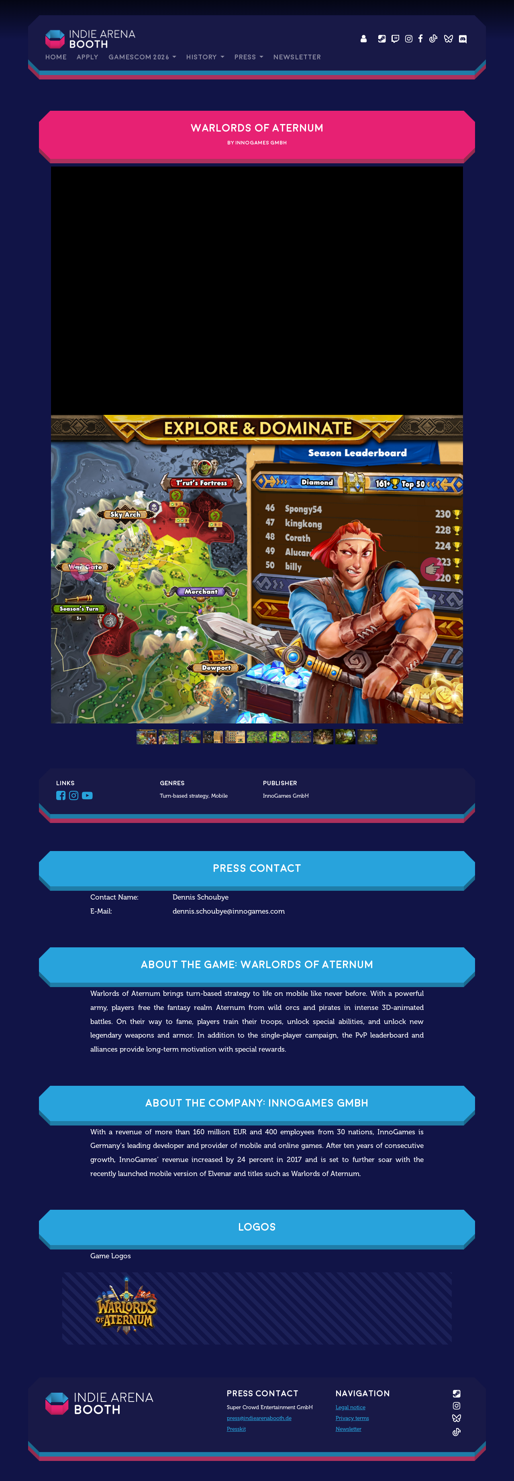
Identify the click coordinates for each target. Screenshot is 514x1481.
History (202, 57)
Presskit (236, 1429)
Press (246, 57)
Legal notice (350, 1407)
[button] (82, 569)
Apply (87, 57)
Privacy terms (352, 1418)
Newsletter (297, 57)
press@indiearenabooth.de (259, 1418)
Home (56, 57)
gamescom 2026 (139, 57)
